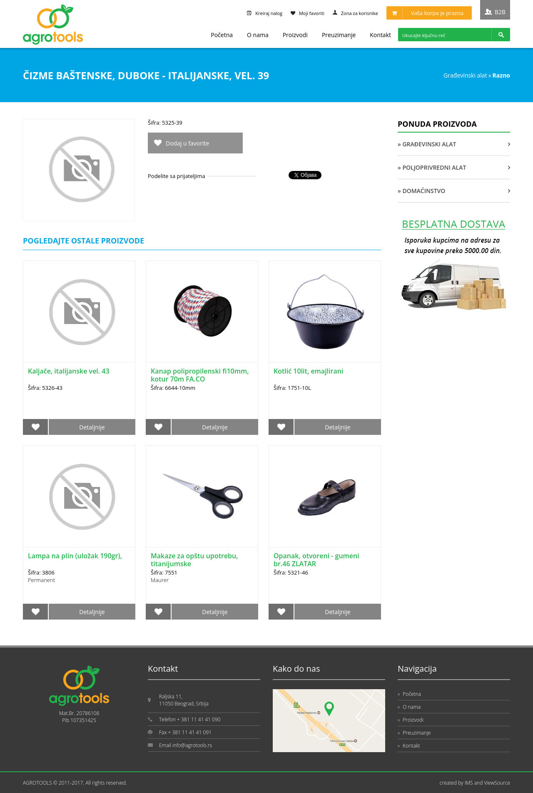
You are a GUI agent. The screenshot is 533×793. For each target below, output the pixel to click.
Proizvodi (295, 35)
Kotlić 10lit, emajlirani (308, 371)
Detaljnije (92, 427)
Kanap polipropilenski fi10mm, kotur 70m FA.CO (200, 375)
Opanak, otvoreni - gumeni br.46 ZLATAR (316, 559)
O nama (258, 35)
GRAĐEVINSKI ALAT (465, 75)
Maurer (160, 580)
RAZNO (501, 75)
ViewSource (497, 782)
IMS (469, 782)
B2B (500, 12)
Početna (222, 35)
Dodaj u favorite (187, 143)
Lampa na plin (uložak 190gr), (75, 555)
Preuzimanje (339, 35)
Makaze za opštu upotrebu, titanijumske (194, 559)
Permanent (41, 580)
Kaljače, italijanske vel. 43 (69, 371)
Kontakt (380, 35)
